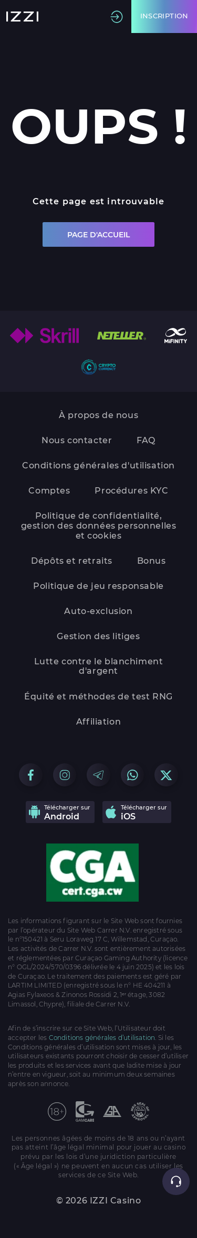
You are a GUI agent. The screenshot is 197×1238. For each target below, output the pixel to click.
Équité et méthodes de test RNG (98, 697)
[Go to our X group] (166, 775)
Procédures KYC (131, 491)
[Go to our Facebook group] (31, 775)
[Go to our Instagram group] (65, 775)
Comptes (49, 491)
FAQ (146, 440)
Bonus (151, 561)
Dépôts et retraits (71, 561)
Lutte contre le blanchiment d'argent (98, 666)
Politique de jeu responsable (98, 586)
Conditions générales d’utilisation (102, 1038)
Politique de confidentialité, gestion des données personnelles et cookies (99, 525)
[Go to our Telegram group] (98, 775)
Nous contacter (77, 440)
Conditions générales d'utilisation (98, 465)
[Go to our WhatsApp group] (132, 775)
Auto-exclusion (98, 611)
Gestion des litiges (98, 636)
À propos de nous (98, 415)
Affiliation (98, 722)
